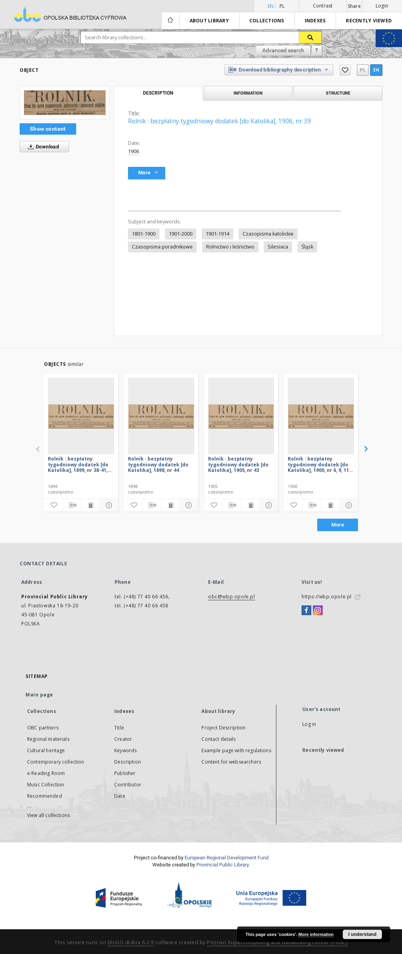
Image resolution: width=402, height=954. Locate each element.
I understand (362, 934)
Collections (266, 20)
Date (119, 796)
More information (316, 934)
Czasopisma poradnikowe (162, 246)
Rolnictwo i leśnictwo (230, 246)
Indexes (315, 20)
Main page (39, 694)
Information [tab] (248, 93)
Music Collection (45, 784)
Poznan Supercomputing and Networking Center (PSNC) (277, 942)
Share (354, 6)
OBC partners (42, 727)
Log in (309, 724)
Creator (123, 739)
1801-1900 (143, 233)
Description (127, 761)
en (376, 70)
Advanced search (283, 50)
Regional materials (48, 739)
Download (42, 147)
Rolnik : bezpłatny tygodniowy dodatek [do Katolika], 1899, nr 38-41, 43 (78, 464)
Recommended (44, 796)
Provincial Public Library (222, 865)
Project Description (223, 727)
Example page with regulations (236, 750)
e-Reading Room (46, 773)
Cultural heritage (46, 750)
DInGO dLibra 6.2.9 (131, 942)
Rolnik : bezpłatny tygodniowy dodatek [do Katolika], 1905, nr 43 (238, 464)
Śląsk (307, 246)
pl (282, 6)
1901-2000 (180, 233)
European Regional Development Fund (227, 858)
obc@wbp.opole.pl (231, 596)
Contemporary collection (55, 761)
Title (119, 727)
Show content (48, 129)
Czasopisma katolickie (268, 233)
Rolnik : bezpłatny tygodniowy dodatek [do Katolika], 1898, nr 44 (158, 464)
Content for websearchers (231, 761)
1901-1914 (217, 233)
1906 (133, 151)
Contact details (218, 739)
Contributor (127, 784)
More (337, 525)
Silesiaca (278, 246)
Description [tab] (158, 93)
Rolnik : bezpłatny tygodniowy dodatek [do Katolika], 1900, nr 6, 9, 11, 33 (319, 464)
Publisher (124, 773)
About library (209, 20)
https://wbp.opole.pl (327, 596)
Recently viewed (369, 20)
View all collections (48, 815)
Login (382, 5)
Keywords (125, 750)
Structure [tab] (338, 93)
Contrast (323, 5)
